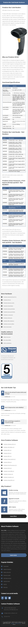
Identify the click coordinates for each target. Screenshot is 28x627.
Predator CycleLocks (8, 315)
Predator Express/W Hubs (9, 312)
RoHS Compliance (7, 343)
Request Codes (7, 575)
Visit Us (5, 584)
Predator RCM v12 (7, 468)
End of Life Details (7, 327)
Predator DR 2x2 (7, 300)
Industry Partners (7, 569)
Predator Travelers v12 (9, 477)
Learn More (13, 516)
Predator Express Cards (9, 303)
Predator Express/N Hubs (9, 309)
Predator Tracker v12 (8, 474)
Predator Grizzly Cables (9, 324)
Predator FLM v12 (7, 453)
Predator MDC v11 (7, 456)
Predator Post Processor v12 (10, 465)
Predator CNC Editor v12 (9, 447)
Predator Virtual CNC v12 (9, 480)
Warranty (6, 587)
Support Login (7, 581)
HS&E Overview (7, 337)
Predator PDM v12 (7, 462)
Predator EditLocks (8, 318)
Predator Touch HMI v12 (9, 471)
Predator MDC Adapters (9, 321)
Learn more (13, 555)
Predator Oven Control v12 (9, 459)
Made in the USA (7, 572)
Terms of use (18, 623)
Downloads (6, 566)
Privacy (12, 623)
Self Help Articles (7, 578)
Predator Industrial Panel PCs (10, 297)
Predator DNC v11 (7, 450)
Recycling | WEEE (7, 340)
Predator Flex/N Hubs (8, 306)
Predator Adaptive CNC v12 (10, 444)
